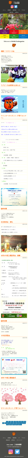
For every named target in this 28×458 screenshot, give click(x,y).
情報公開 (11, 12)
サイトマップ (19, 440)
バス (19, 10)
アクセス (23, 10)
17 (7, 424)
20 (16, 424)
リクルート (23, 36)
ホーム (4, 10)
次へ (20, 424)
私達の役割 (4, 32)
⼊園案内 (9, 10)
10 (6, 423)
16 (24, 423)
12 (12, 423)
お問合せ (17, 12)
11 (9, 423)
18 (10, 424)
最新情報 (14, 10)
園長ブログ (14, 36)
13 (15, 423)
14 (18, 423)
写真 (4, 36)
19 (13, 424)
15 (21, 423)
